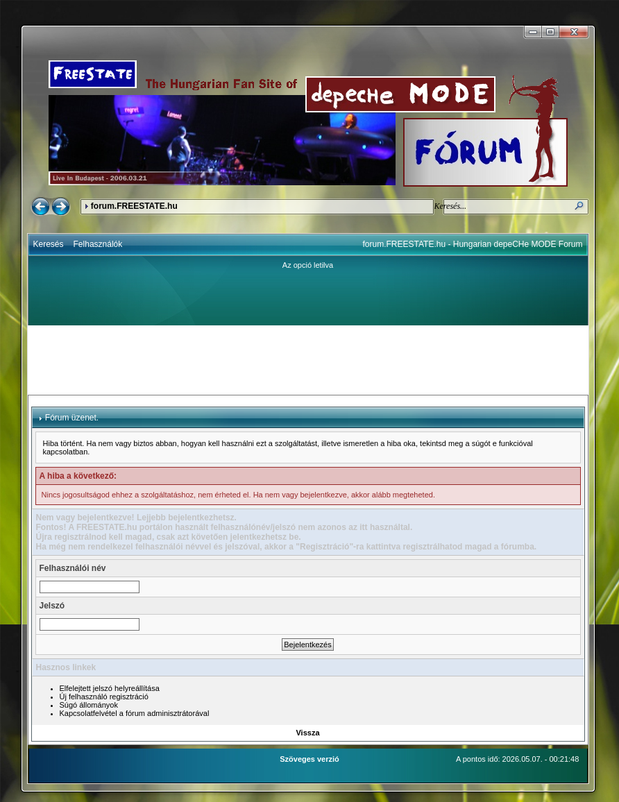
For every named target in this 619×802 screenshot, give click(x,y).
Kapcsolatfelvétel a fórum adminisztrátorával (135, 713)
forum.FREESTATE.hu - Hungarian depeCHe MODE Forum (473, 244)
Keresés (48, 244)
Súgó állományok (89, 705)
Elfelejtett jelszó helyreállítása (110, 688)
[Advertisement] (308, 360)
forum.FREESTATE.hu (134, 206)
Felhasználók (98, 244)
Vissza (307, 732)
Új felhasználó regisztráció (104, 696)
